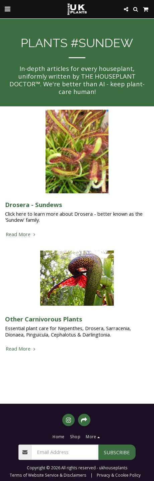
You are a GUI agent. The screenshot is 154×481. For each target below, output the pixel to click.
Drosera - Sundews (33, 204)
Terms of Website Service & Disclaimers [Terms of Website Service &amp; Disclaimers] (48, 475)
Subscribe (117, 452)
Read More (21, 234)
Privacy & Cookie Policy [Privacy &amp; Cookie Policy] (119, 475)
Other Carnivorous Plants (43, 319)
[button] (7, 9)
